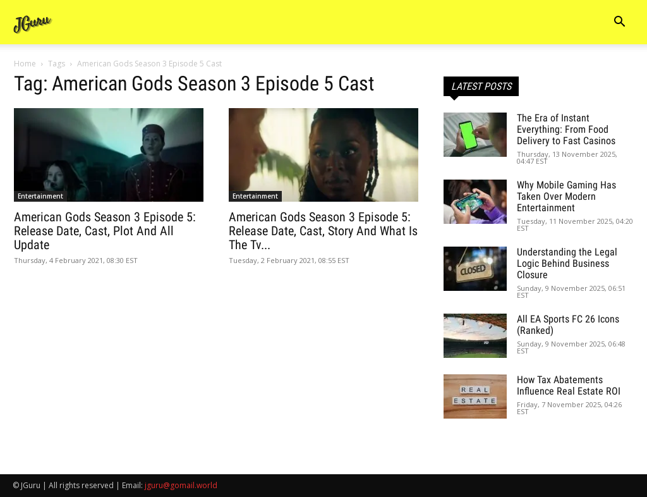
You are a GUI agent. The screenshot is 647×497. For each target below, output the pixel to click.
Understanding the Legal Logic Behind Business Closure (567, 263)
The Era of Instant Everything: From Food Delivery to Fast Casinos (566, 129)
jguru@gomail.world (181, 485)
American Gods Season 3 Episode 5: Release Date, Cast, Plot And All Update (105, 230)
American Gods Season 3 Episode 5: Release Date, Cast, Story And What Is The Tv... (323, 230)
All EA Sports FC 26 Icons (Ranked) (568, 324)
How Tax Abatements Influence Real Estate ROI (568, 385)
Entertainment (40, 196)
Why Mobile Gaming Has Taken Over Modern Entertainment (566, 196)
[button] (619, 23)
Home (25, 63)
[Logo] (33, 22)
